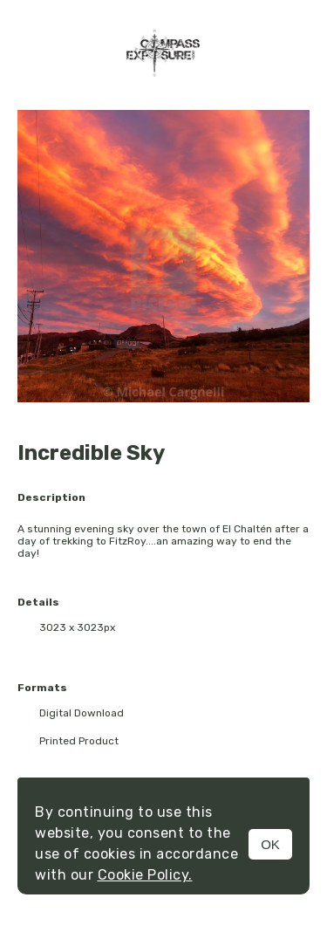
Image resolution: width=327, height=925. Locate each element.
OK (270, 844)
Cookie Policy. (145, 875)
